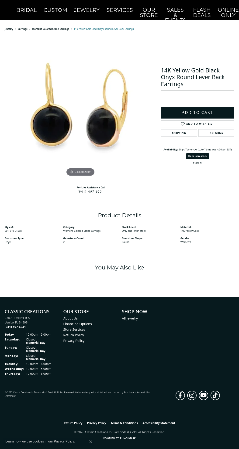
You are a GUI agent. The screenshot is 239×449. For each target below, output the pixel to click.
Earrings (23, 23)
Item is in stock (198, 151)
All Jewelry (130, 313)
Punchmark (130, 387)
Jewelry (83, 7)
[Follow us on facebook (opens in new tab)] (180, 390)
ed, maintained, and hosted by (107, 387)
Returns (216, 128)
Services (107, 7)
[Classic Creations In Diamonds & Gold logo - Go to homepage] (15, 7)
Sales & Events (147, 7)
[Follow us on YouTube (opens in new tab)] (203, 390)
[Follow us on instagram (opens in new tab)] (192, 390)
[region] (80, 102)
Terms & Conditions (124, 418)
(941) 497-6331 (91, 186)
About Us (70, 313)
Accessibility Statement (158, 418)
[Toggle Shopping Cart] (229, 7)
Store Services (74, 324)
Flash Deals (166, 8)
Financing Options (77, 318)
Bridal (39, 7)
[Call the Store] (15, 322)
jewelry (9, 23)
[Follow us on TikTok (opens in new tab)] (215, 390)
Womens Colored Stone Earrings (50, 23)
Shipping (179, 128)
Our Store (128, 8)
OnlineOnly (186, 8)
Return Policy (73, 330)
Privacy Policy (73, 335)
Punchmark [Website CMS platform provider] (128, 433)
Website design (83, 387)
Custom (60, 7)
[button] (200, 7)
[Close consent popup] (90, 441)
